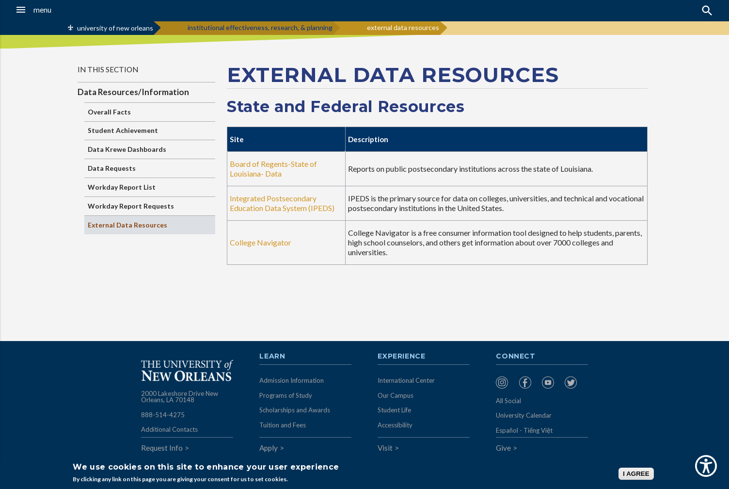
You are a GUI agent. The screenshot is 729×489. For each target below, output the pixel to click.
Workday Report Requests (131, 206)
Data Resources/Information (133, 92)
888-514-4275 (163, 415)
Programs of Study (285, 395)
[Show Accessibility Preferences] (706, 466)
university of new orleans (115, 28)
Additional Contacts (169, 429)
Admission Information (291, 380)
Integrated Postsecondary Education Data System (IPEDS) (282, 203)
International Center (406, 380)
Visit (385, 447)
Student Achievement (123, 130)
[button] (67, 10)
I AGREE (636, 473)
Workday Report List (122, 187)
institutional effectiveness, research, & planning (260, 27)
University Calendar (524, 415)
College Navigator (260, 242)
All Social (508, 401)
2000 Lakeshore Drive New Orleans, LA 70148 (179, 397)
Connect (516, 356)
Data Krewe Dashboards (127, 149)
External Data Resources (127, 225)
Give (503, 447)
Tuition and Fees (282, 425)
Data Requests (112, 168)
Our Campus (395, 395)
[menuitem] (505, 382)
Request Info (162, 447)
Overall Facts (109, 112)
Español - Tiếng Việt (524, 430)
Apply (268, 447)
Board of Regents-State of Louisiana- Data (273, 168)
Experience (401, 356)
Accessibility (395, 425)
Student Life (394, 410)
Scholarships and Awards (294, 410)
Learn (272, 356)
